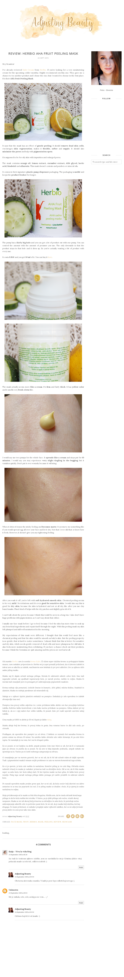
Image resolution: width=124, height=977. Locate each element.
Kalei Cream (28, 70)
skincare (67, 822)
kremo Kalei (35, 661)
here (50, 257)
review (57, 822)
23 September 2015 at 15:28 (18, 855)
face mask (16, 822)
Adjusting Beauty (23, 874)
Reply (81, 867)
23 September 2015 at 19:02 (18, 893)
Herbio (43, 70)
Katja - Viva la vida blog (20, 851)
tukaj (49, 720)
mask (40, 822)
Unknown (13, 890)
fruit (26, 822)
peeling (48, 822)
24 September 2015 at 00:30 (24, 877)
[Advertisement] (107, 132)
